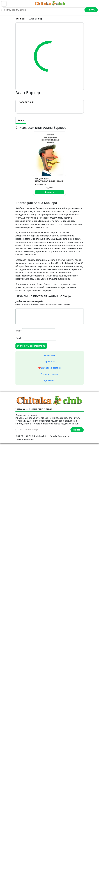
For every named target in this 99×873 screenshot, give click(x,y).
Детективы (49, 380)
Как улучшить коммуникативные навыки (49, 180)
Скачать (49, 192)
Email (19, 338)
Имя (18, 330)
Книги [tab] (21, 120)
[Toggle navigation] (4, 4)
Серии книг (49, 361)
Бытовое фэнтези (49, 374)
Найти (91, 10)
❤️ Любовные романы (49, 367)
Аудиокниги (49, 355)
